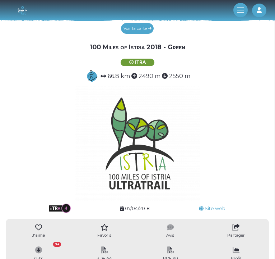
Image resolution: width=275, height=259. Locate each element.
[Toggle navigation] (240, 10)
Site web (212, 208)
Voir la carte (137, 28)
